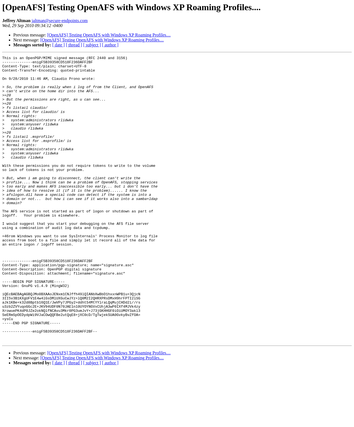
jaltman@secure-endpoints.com (60, 20)
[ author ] (110, 45)
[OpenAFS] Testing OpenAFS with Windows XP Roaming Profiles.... (109, 35)
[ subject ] (92, 45)
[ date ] (58, 45)
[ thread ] (74, 45)
